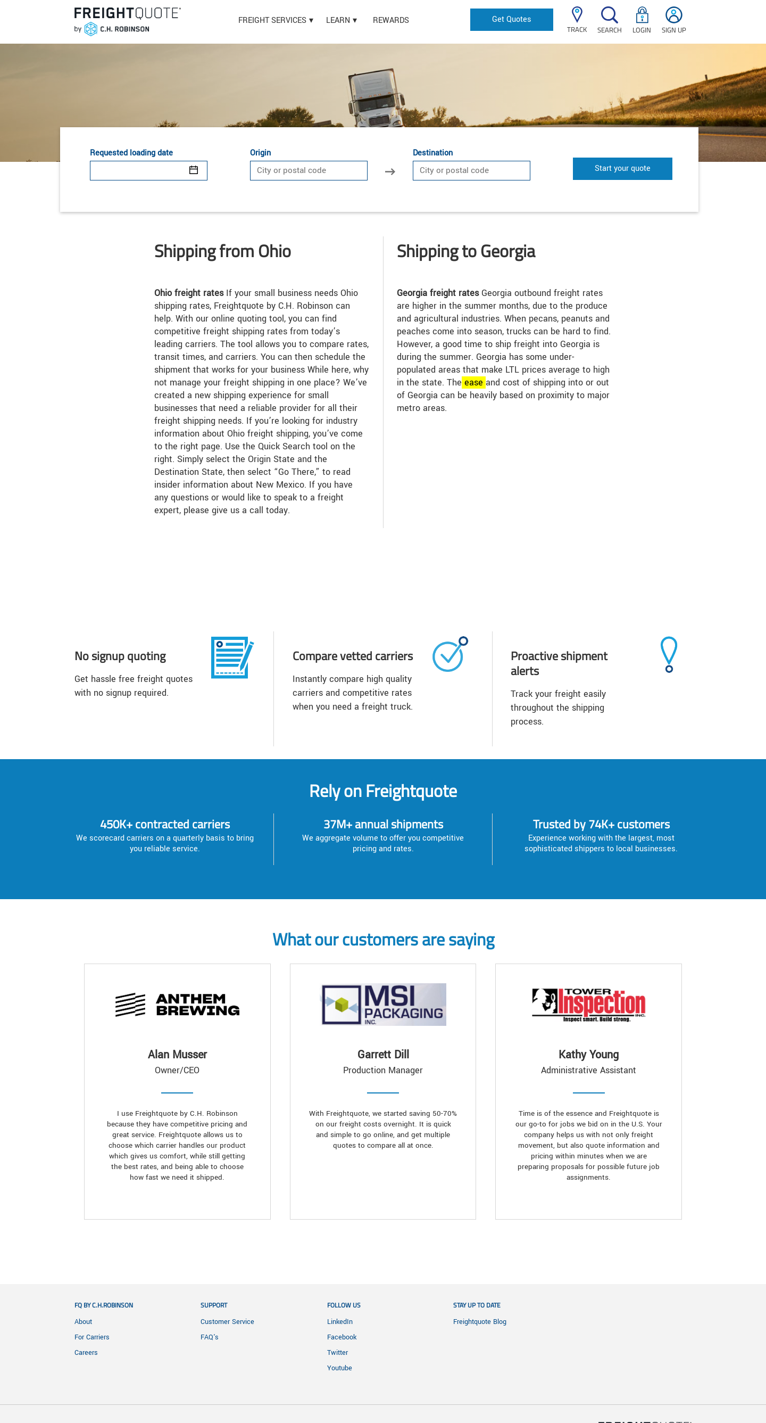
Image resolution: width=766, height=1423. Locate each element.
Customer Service (227, 1322)
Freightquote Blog (479, 1322)
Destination (433, 153)
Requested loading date (131, 153)
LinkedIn (340, 1322)
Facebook (341, 1337)
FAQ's (210, 1337)
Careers (86, 1353)
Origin (260, 153)
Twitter (337, 1353)
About (83, 1322)
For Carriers (92, 1337)
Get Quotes (511, 19)
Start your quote (623, 168)
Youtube (339, 1368)
